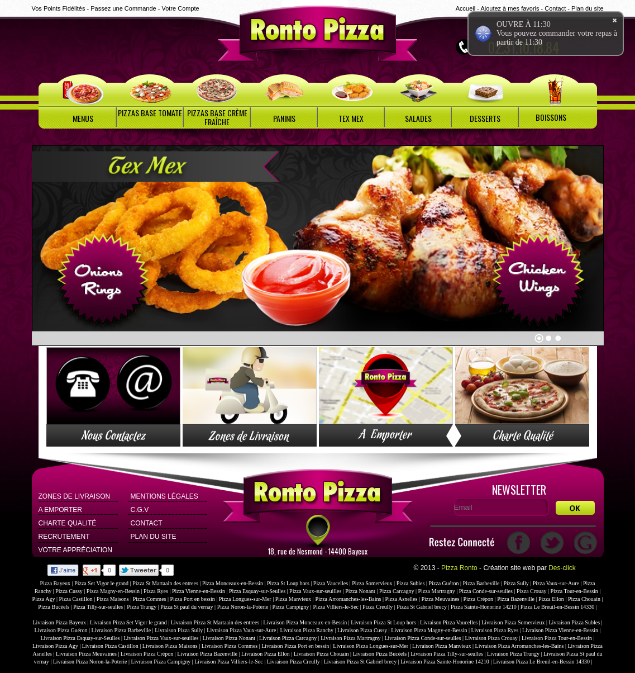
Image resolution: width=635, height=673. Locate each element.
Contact (555, 8)
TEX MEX (351, 118)
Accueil (465, 8)
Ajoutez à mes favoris (509, 8)
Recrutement (64, 537)
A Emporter (60, 510)
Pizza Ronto (459, 568)
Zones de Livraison (75, 496)
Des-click (562, 568)
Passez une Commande (123, 8)
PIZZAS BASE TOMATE (150, 113)
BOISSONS (551, 117)
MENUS (83, 118)
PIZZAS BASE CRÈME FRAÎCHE (217, 117)
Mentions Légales (164, 496)
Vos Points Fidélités (58, 8)
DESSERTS (485, 118)
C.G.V (140, 510)
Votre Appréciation (75, 550)
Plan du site (587, 8)
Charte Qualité (68, 523)
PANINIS (284, 118)
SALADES (418, 118)
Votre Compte (180, 8)
